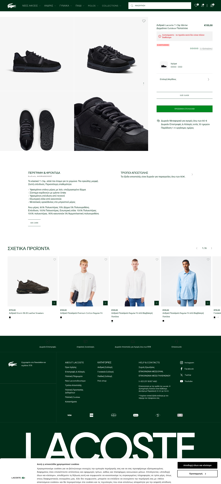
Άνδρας (50, 5)
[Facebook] (197, 368)
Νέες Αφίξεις (31, 5)
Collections (111, 5)
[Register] (202, 5)
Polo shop (102, 381)
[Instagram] (197, 362)
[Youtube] (197, 381)
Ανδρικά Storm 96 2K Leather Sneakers (26, 313)
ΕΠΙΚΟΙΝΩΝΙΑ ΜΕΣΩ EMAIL (151, 371)
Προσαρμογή (197, 452)
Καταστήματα (71, 402)
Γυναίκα (66, 5)
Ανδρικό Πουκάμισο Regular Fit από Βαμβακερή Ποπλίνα (132, 315)
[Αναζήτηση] (159, 5)
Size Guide (184, 95)
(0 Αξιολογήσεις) (206, 49)
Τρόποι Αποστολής (73, 385)
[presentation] (196, 248)
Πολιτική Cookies (72, 397)
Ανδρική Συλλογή (105, 367)
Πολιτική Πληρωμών (74, 376)
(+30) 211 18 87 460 (148, 381)
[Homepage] (12, 5)
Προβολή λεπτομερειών (49, 478)
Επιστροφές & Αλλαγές (75, 372)
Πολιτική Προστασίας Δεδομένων (74, 391)
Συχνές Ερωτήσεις (147, 367)
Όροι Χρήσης (71, 367)
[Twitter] (197, 375)
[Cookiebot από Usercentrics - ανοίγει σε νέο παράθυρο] (18, 478)
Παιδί (80, 5)
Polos (93, 5)
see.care (34, 223)
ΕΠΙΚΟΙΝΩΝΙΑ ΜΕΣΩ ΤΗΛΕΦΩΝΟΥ (155, 376)
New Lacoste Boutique (75, 381)
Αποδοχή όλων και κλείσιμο (197, 444)
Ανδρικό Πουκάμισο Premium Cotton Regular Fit (81, 313)
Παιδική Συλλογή (105, 376)
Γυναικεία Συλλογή (106, 372)
